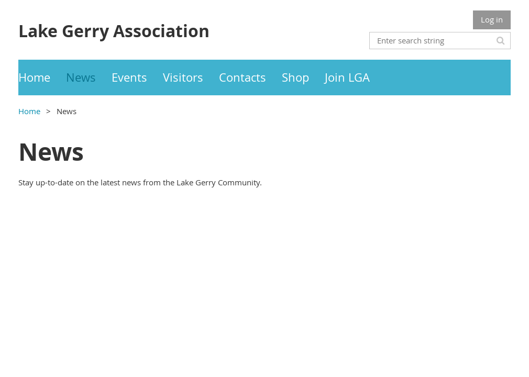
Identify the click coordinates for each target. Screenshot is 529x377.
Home (29, 111)
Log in (492, 19)
